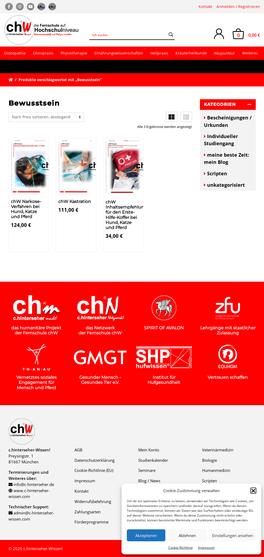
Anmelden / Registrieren (238, 6)
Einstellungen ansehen (232, 535)
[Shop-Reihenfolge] (46, 117)
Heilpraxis (159, 53)
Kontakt (205, 6)
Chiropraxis (43, 53)
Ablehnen (187, 535)
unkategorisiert (226, 185)
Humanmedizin (216, 470)
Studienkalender (153, 460)
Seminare (147, 470)
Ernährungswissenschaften (118, 53)
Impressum (206, 547)
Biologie (209, 460)
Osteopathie (15, 53)
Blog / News (149, 480)
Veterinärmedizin (217, 449)
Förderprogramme (91, 522)
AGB (78, 449)
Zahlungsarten (87, 511)
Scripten (217, 173)
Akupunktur (224, 53)
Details (20, 247)
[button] (253, 490)
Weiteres (250, 53)
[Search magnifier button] (171, 34)
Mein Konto (148, 449)
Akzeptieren (146, 535)
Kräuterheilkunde (191, 53)
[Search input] (128, 35)
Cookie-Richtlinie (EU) (93, 470)
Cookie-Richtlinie (180, 547)
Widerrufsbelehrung (92, 501)
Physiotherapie (74, 53)
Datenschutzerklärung (94, 460)
